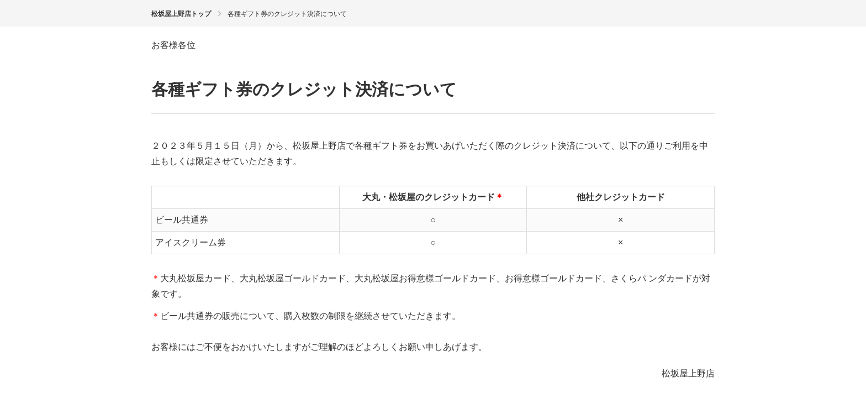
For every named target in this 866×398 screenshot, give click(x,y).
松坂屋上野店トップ (181, 14)
